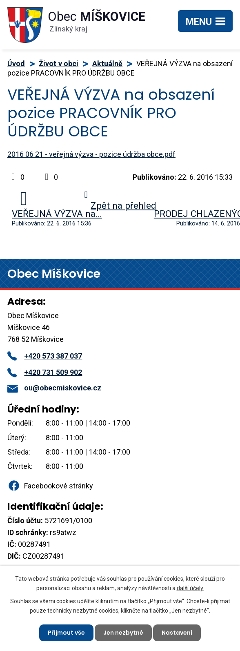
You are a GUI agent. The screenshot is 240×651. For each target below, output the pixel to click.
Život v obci (58, 63)
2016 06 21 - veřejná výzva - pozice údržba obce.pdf (91, 154)
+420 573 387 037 (44, 356)
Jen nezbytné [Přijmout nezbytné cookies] (123, 633)
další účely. (190, 587)
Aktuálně (107, 63)
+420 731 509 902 (44, 372)
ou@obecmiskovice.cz (54, 387)
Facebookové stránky (50, 486)
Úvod (16, 63)
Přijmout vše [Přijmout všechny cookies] (66, 633)
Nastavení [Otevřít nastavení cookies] (177, 633)
